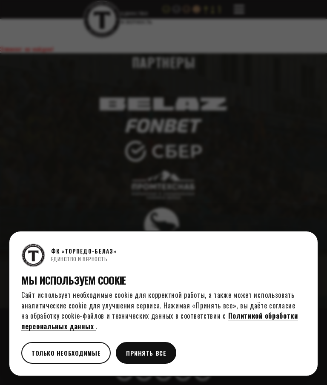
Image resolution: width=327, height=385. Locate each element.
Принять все (146, 352)
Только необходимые (66, 352)
